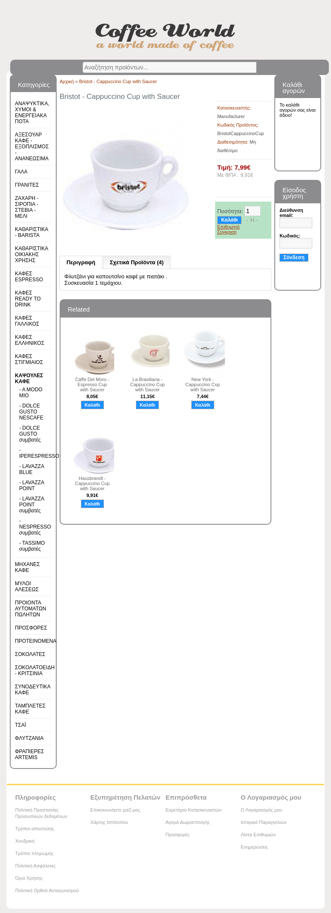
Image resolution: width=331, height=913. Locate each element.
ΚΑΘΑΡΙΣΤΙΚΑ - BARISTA (31, 232)
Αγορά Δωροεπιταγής (187, 822)
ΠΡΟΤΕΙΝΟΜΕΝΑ (35, 641)
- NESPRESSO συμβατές (32, 527)
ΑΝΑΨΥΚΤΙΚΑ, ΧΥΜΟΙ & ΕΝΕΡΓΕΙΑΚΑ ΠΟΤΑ (32, 112)
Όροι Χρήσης (29, 878)
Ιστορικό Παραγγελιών (264, 822)
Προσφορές (177, 834)
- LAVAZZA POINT (31, 485)
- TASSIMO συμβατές (32, 546)
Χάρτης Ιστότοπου (109, 822)
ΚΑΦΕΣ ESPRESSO (29, 277)
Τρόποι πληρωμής (34, 853)
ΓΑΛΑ (21, 172)
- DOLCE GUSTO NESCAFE (31, 412)
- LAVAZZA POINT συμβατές (31, 505)
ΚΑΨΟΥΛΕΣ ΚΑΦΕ (29, 378)
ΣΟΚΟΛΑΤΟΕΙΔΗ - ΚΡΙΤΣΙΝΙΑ (35, 670)
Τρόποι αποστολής (35, 828)
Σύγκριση (226, 231)
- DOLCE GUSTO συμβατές (30, 434)
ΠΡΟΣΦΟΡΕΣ (31, 628)
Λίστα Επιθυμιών (258, 834)
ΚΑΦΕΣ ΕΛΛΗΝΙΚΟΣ (29, 340)
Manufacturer (231, 116)
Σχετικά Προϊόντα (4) (137, 262)
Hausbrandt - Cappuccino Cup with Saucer (92, 483)
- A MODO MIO (31, 393)
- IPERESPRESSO (32, 453)
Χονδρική (25, 841)
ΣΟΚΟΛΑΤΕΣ (30, 654)
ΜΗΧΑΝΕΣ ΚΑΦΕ (27, 567)
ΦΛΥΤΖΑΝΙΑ (29, 738)
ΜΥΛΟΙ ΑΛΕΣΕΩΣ (27, 586)
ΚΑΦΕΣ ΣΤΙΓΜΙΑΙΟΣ (29, 359)
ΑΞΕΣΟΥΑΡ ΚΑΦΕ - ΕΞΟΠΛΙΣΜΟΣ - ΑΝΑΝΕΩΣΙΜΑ (32, 147)
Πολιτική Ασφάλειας (35, 865)
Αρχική (67, 81)
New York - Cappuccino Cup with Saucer (202, 384)
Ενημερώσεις (254, 846)
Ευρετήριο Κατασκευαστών (193, 809)
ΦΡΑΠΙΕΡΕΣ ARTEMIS (29, 754)
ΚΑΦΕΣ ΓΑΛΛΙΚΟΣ (27, 321)
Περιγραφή (80, 262)
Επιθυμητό (228, 226)
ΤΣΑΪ (20, 725)
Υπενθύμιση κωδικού (296, 269)
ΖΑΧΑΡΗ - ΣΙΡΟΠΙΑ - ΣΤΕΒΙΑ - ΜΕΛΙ (26, 207)
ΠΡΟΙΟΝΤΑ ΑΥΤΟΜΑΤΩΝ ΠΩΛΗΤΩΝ (30, 609)
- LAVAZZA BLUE (31, 469)
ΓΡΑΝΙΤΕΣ (27, 185)
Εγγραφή (293, 280)
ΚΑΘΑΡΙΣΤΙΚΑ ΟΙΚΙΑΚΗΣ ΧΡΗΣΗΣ (31, 254)
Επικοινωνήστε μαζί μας (115, 809)
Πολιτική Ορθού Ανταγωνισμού (47, 890)
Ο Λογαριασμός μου (261, 809)
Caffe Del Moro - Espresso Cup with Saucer (92, 384)
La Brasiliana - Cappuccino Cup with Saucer (147, 384)
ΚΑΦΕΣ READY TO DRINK (28, 299)
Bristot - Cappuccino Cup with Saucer (118, 81)
